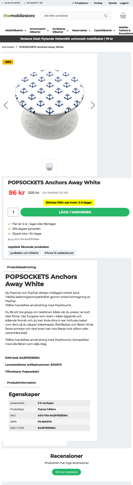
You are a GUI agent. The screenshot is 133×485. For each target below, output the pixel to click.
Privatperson (81, 3)
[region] (49, 267)
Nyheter (113, 3)
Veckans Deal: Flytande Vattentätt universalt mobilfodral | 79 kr (66, 38)
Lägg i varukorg (75, 212)
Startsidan (8, 47)
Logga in (124, 3)
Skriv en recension (66, 472)
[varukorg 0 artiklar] (123, 15)
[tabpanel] (49, 320)
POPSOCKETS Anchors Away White (41, 47)
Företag (98, 3)
